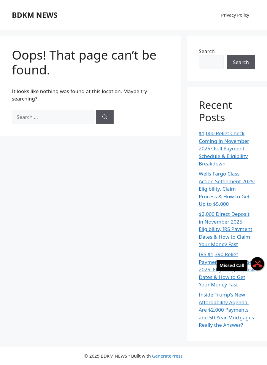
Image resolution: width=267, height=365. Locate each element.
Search (207, 51)
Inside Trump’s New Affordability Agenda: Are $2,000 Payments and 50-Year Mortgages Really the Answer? (226, 309)
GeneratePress (167, 356)
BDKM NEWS (35, 15)
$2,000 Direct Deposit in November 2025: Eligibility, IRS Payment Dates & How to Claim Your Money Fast (225, 229)
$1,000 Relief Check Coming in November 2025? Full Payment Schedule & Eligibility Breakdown (224, 148)
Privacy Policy (235, 15)
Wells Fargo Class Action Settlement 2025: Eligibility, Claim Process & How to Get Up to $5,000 (227, 188)
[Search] (105, 117)
